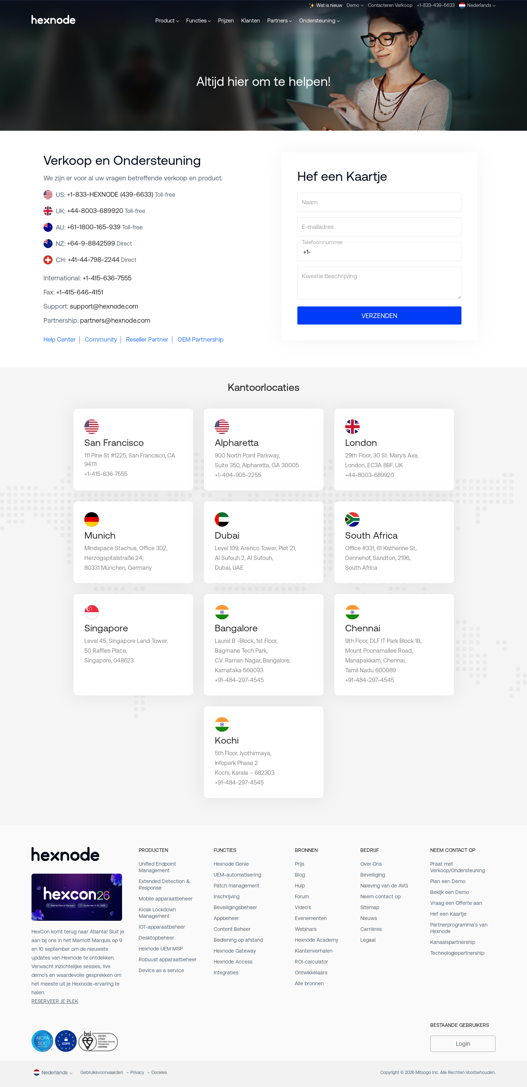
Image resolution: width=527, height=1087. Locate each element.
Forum (302, 896)
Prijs (299, 864)
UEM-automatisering (237, 875)
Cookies (159, 1072)
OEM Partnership (200, 339)
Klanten (250, 20)
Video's (303, 907)
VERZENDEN (379, 315)
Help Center (59, 339)
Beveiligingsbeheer (235, 907)
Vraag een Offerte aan (456, 903)
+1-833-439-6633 (436, 5)
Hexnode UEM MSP (161, 949)
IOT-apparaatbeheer (162, 927)
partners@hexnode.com (115, 320)
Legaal (368, 940)
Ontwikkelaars (311, 972)
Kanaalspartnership (452, 942)
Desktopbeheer (156, 938)
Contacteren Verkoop (390, 5)
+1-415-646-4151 (79, 292)
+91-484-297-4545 (239, 680)
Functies (198, 20)
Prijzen (226, 20)
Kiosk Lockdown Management (157, 913)
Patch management (236, 886)
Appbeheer (226, 918)
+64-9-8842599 (99, 243)
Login (463, 1043)
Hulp (300, 886)
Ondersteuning (319, 20)
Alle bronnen (309, 983)
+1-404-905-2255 (238, 475)
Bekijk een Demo (449, 892)
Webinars (306, 929)
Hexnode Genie (231, 864)
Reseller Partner (147, 339)
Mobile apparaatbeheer (166, 899)
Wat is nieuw (325, 5)
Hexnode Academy (316, 940)
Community (101, 339)
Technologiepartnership (457, 953)
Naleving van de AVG (384, 886)
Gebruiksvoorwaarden (101, 1072)
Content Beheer (232, 929)
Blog (300, 875)
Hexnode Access (233, 962)
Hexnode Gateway (235, 951)
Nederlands (477, 5)
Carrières (371, 929)
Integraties (226, 972)
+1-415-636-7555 (107, 278)
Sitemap (369, 907)
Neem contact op (380, 896)
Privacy (137, 1072)
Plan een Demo (447, 881)
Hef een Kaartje (448, 914)
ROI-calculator (311, 962)
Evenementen (311, 918)
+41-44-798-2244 (102, 259)
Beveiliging (372, 875)
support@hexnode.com (104, 306)
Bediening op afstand (238, 940)
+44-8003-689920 (106, 210)
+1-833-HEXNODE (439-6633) (121, 194)
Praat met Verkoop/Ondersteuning (457, 867)
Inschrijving (226, 896)
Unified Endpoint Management (157, 867)
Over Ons (371, 864)
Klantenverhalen (313, 951)
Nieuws (368, 918)
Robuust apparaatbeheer (168, 959)
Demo (355, 5)
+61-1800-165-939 (105, 227)
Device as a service (161, 970)
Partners (279, 20)
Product (167, 20)
